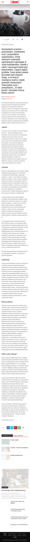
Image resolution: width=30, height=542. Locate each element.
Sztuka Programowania (12, 533)
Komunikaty (5, 487)
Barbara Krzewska (10, 96)
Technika (14, 535)
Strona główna (3, 5)
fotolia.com (9, 98)
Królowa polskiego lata (16, 455)
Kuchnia (9, 535)
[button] (2, 2)
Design (24, 533)
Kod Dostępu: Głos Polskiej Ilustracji (13, 490)
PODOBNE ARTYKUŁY (7, 435)
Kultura (19, 533)
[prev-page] (3, 463)
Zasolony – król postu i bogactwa (19, 447)
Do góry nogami (14, 440)
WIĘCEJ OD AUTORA (18, 435)
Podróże (24, 535)
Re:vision (19, 535)
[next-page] (5, 463)
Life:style (5, 535)
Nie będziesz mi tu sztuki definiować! (19, 524)
